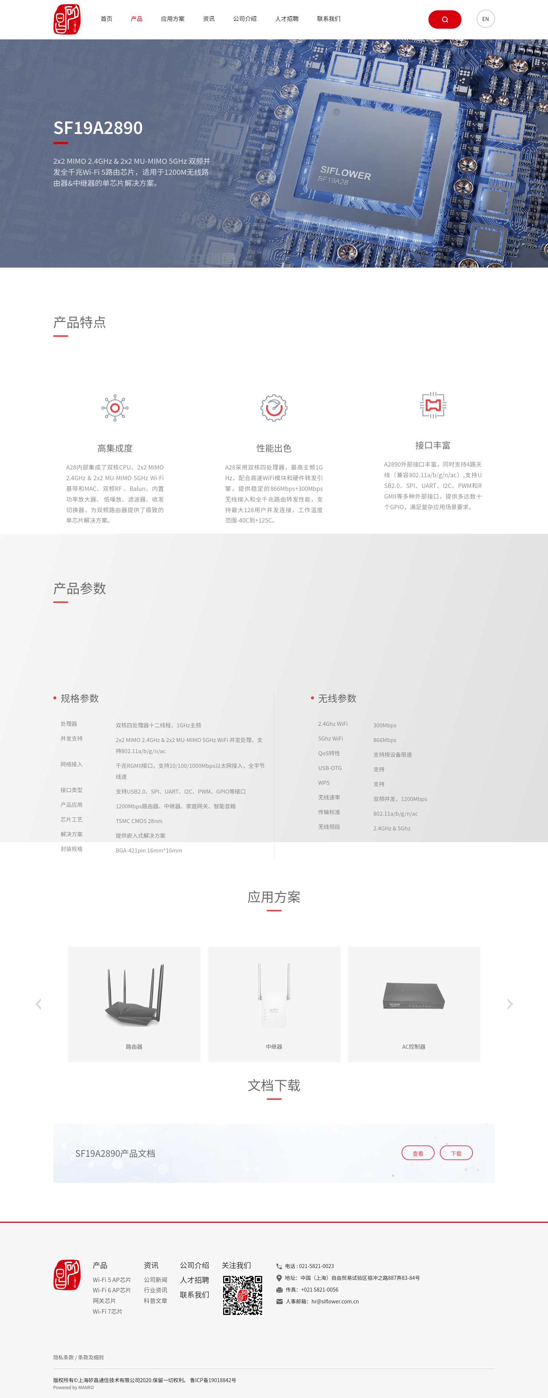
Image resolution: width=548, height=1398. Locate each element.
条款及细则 (91, 1357)
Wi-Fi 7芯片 (108, 1311)
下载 (456, 1187)
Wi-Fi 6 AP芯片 (112, 1289)
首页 (107, 18)
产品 (137, 18)
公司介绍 (245, 18)
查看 (418, 1187)
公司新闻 (155, 1279)
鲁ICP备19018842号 (213, 1380)
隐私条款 (63, 1357)
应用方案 (173, 18)
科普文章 (155, 1300)
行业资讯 (155, 1289)
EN (485, 18)
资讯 (209, 18)
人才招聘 (287, 18)
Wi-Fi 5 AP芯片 (112, 1279)
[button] (38, 1070)
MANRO (86, 1387)
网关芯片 (104, 1300)
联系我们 (329, 18)
